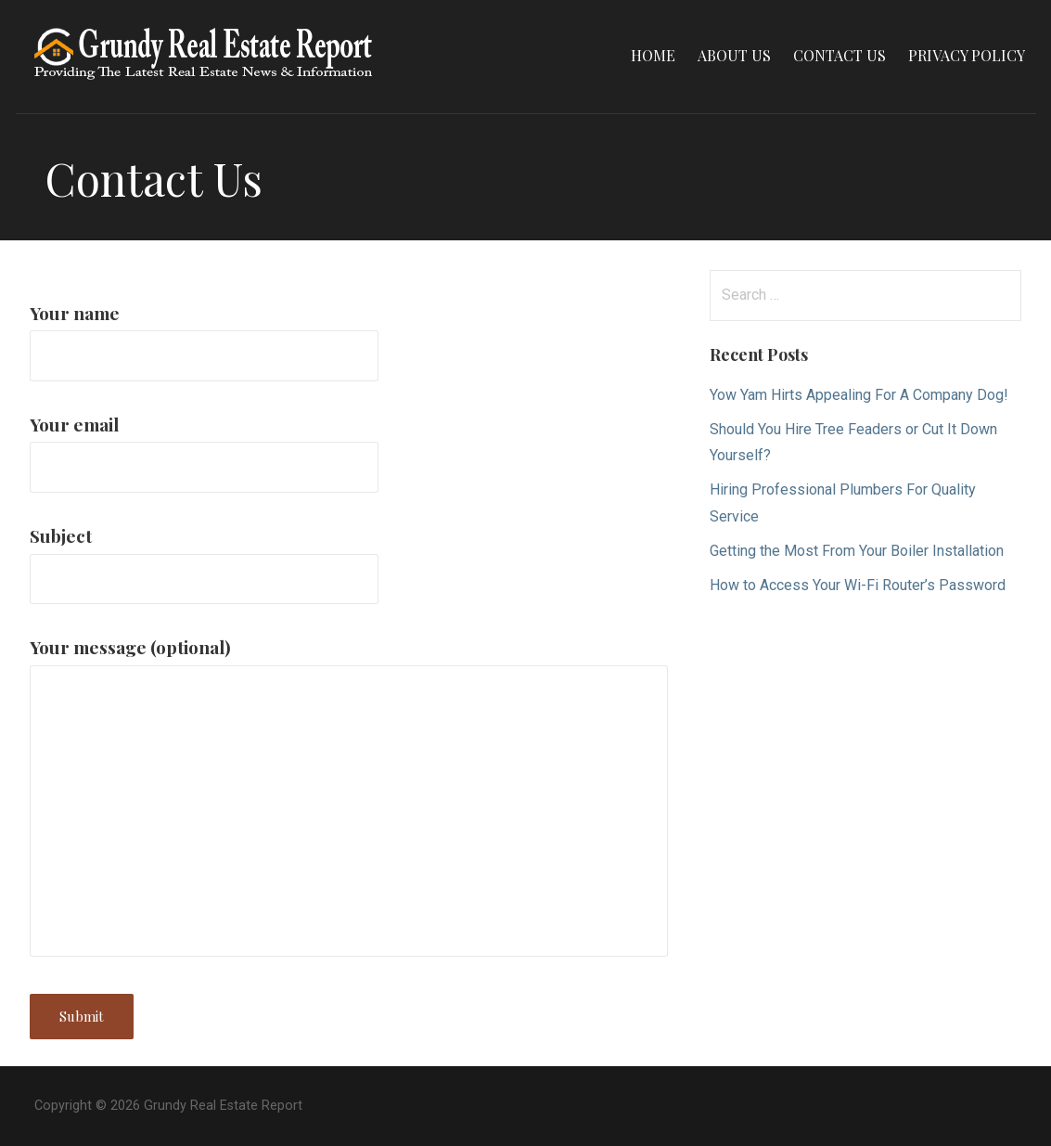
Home (653, 55)
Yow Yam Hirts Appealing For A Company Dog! (859, 395)
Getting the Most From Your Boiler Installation (857, 551)
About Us (734, 55)
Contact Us (839, 55)
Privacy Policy (966, 55)
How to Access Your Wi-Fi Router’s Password (858, 585)
